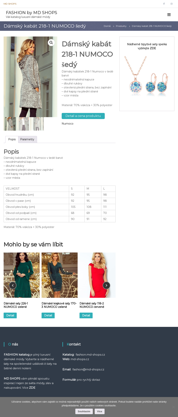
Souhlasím (84, 411)
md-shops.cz (80, 359)
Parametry (27, 139)
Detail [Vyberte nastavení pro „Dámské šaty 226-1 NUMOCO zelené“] (10, 315)
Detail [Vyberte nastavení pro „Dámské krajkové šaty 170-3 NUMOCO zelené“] (48, 315)
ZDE (153, 48)
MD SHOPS (10, 3)
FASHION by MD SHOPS (31, 12)
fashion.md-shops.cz (90, 354)
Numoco (67, 123)
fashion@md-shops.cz (88, 369)
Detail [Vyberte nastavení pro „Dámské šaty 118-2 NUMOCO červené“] (86, 315)
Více (99, 411)
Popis (12, 139)
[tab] (11, 139)
